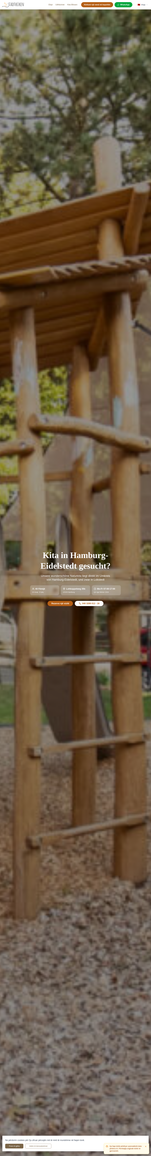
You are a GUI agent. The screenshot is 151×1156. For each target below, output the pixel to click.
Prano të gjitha (14, 1146)
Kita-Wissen (72, 5)
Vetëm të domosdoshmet (38, 1146)
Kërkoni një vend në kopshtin (97, 5)
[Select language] (142, 4)
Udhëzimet (59, 5)
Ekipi (50, 5)
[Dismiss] (145, 1146)
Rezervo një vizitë (60, 603)
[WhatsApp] (123, 4)
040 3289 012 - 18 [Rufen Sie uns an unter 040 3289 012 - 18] (89, 603)
